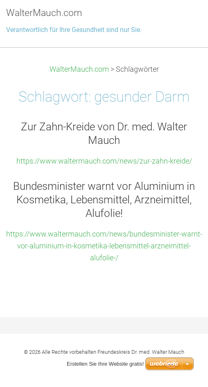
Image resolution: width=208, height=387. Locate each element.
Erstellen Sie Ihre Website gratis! (105, 364)
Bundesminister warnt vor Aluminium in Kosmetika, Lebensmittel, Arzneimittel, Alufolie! (104, 199)
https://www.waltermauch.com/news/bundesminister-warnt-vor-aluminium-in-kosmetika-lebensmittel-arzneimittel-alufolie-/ (104, 246)
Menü (185, 18)
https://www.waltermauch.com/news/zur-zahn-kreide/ (104, 161)
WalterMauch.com (79, 69)
